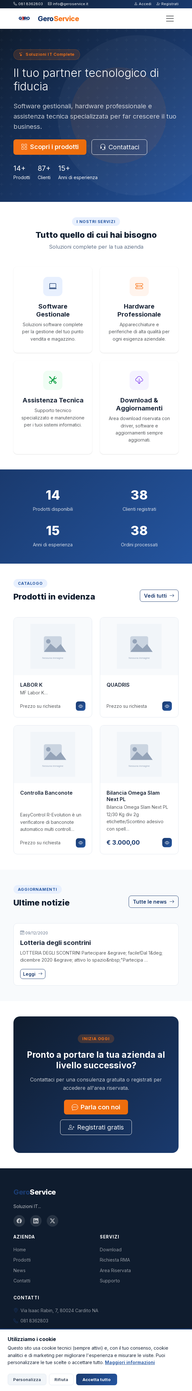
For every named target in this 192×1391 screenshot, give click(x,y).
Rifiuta (61, 1379)
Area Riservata (115, 1270)
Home (19, 1249)
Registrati (167, 4)
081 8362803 (28, 4)
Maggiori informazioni (130, 1362)
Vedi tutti (159, 595)
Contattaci (119, 147)
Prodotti (22, 1260)
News (19, 1270)
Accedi (142, 4)
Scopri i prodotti (50, 147)
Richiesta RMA (115, 1260)
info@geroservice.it (68, 4)
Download (111, 1249)
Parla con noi (96, 1107)
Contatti (21, 1280)
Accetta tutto (97, 1379)
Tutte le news (153, 901)
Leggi (33, 974)
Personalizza (27, 1379)
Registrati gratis (96, 1127)
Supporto (110, 1280)
